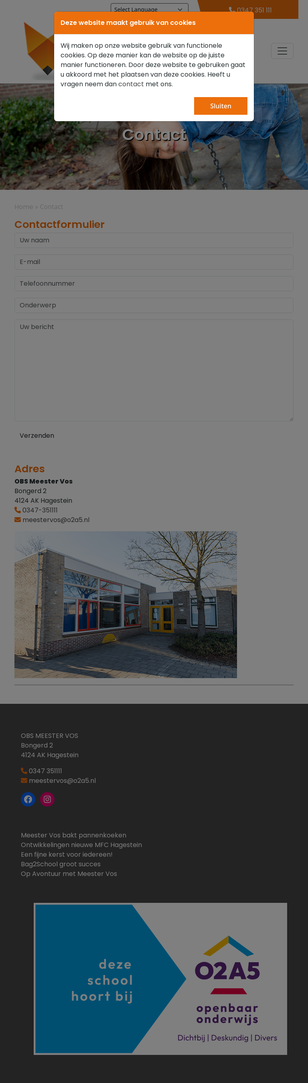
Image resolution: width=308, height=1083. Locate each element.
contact (131, 84)
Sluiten (220, 106)
